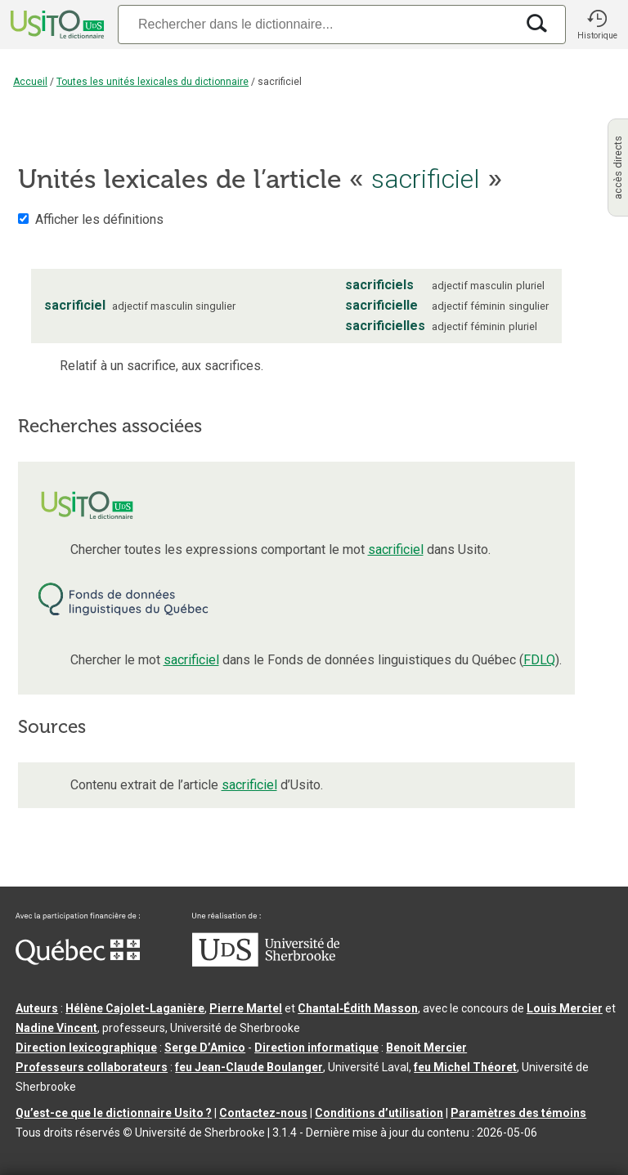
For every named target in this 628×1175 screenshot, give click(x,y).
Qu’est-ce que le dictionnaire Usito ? (114, 1112)
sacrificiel (396, 549)
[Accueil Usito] (55, 24)
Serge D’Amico (204, 1047)
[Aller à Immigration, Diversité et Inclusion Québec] (78, 960)
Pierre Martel (245, 1008)
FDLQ (539, 660)
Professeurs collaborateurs (92, 1067)
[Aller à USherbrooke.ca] (265, 962)
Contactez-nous (263, 1112)
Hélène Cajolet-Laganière (134, 1008)
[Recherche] (316, 24)
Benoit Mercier (426, 1047)
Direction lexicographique (86, 1047)
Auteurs (37, 1008)
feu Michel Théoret (465, 1067)
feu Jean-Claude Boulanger (249, 1067)
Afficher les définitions (99, 219)
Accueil (30, 81)
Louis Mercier (565, 1008)
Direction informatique (316, 1047)
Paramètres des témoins (518, 1112)
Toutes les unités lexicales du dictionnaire (152, 81)
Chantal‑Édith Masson (358, 1008)
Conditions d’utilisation (379, 1112)
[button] (596, 24)
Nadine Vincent (56, 1027)
